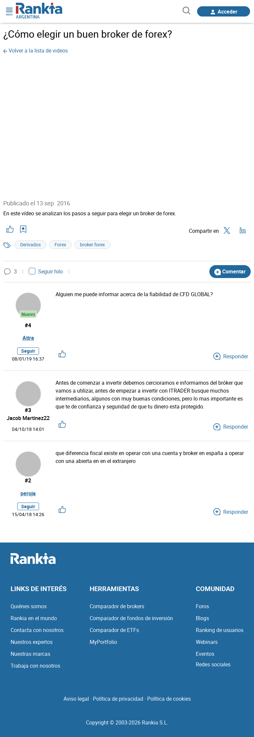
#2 (28, 480)
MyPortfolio (103, 642)
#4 (28, 325)
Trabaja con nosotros (35, 665)
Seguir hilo (46, 271)
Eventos (205, 653)
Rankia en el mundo (34, 618)
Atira (28, 338)
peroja (28, 493)
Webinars (207, 642)
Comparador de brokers (117, 606)
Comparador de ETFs (114, 630)
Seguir (28, 351)
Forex (60, 244)
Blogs (202, 618)
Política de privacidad (118, 698)
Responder (230, 356)
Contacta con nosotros (37, 630)
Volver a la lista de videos (35, 50)
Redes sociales (213, 664)
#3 (28, 410)
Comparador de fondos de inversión (131, 618)
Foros (202, 606)
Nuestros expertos (32, 642)
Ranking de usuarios (219, 630)
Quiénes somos (29, 606)
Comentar (230, 271)
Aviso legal (76, 698)
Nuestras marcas (30, 653)
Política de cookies (169, 698)
